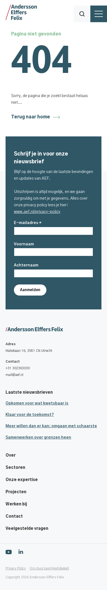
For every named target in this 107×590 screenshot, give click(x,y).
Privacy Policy (16, 568)
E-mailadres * (27, 223)
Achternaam (26, 265)
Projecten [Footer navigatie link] (16, 492)
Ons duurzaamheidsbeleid (49, 568)
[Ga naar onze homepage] (56, 329)
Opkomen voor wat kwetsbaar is (37, 403)
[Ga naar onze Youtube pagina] (9, 551)
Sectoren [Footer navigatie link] (15, 468)
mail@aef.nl (14, 375)
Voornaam (24, 244)
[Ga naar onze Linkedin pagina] (20, 551)
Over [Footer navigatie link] (11, 455)
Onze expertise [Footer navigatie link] (22, 480)
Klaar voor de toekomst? (30, 415)
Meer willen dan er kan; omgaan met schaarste (51, 426)
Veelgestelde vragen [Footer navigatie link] (27, 529)
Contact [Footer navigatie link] (14, 516)
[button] (82, 14)
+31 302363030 (18, 368)
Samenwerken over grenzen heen (38, 437)
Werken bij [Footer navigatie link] (16, 504)
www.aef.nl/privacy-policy (37, 212)
